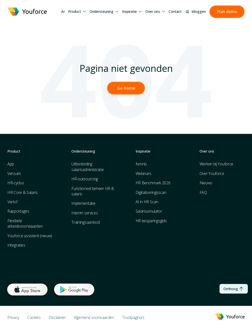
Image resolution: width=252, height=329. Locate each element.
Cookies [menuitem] (34, 317)
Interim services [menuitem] (84, 213)
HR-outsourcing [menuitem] (84, 179)
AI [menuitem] (62, 11)
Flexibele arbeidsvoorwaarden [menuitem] (25, 223)
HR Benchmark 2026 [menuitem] (153, 183)
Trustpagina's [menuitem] (133, 317)
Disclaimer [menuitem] (57, 317)
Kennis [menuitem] (141, 164)
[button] (227, 11)
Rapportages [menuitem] (18, 211)
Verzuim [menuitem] (14, 173)
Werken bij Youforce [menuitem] (216, 164)
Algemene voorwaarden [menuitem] (94, 317)
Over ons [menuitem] (155, 11)
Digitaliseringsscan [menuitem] (151, 192)
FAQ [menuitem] (203, 192)
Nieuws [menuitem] (206, 183)
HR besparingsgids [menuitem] (151, 220)
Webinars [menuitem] (144, 173)
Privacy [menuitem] (13, 317)
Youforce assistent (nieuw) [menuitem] (29, 235)
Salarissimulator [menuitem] (149, 211)
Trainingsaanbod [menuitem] (85, 222)
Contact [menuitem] (175, 11)
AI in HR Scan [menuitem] (147, 202)
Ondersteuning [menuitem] (104, 11)
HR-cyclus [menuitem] (15, 183)
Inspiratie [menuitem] (132, 11)
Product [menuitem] (77, 11)
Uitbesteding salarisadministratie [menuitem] (87, 166)
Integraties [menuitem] (16, 245)
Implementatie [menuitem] (83, 203)
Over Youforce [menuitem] (212, 173)
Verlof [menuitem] (12, 202)
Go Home (126, 88)
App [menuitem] (10, 164)
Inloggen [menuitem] (195, 11)
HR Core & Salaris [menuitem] (22, 192)
